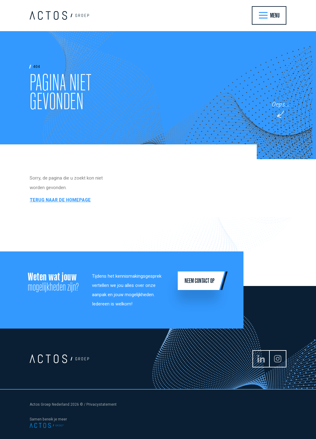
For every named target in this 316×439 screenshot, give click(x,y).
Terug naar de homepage (60, 200)
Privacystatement (101, 404)
